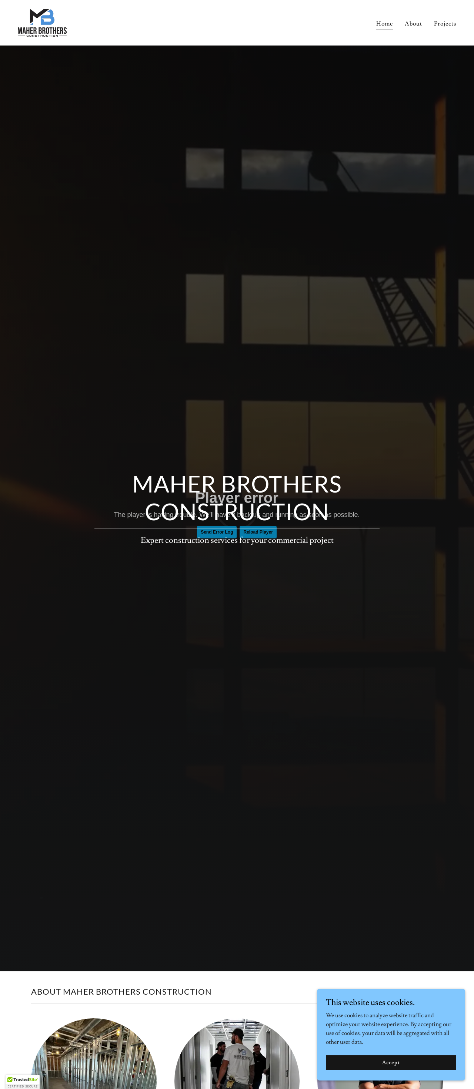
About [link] (413, 23)
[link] (42, 21)
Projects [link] (445, 23)
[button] (23, 1082)
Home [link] (384, 23)
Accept (391, 1062)
